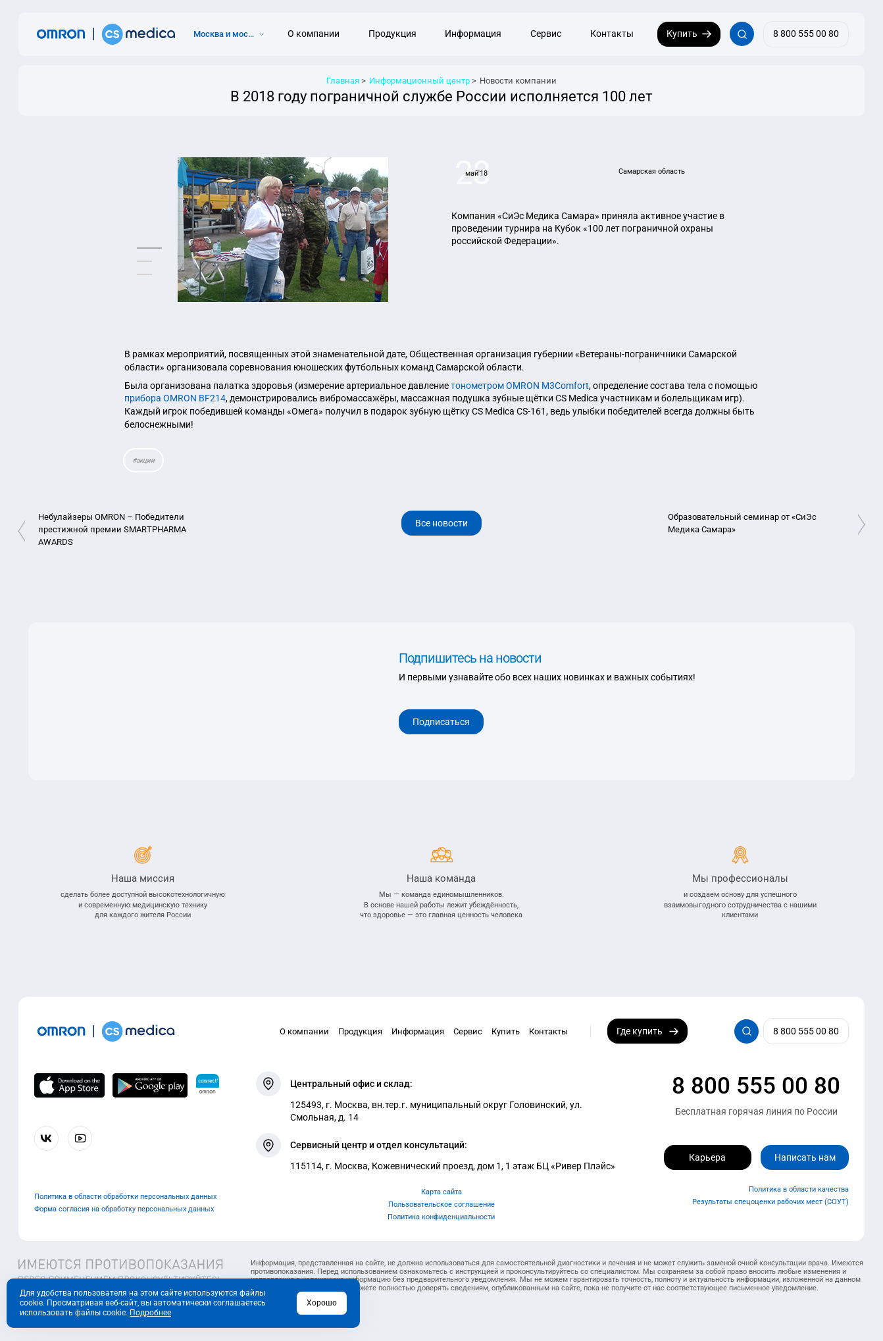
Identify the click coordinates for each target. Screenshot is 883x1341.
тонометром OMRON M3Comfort (520, 385)
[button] (149, 248)
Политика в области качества (799, 1189)
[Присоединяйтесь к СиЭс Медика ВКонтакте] (46, 1138)
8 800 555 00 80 (756, 1086)
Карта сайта (441, 1192)
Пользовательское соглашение (441, 1204)
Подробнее (150, 1312)
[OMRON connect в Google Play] (150, 1085)
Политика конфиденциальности (441, 1217)
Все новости (441, 523)
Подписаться (441, 722)
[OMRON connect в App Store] (69, 1085)
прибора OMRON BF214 (175, 398)
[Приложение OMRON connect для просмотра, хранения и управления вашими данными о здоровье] (208, 1085)
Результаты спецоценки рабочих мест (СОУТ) (770, 1202)
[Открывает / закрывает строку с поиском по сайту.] (742, 34)
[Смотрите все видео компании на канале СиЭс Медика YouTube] (80, 1138)
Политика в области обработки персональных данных (125, 1196)
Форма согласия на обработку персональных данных (124, 1209)
